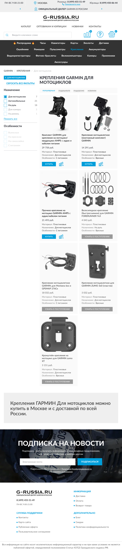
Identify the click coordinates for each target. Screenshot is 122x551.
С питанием (14, 145)
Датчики (104, 43)
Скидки (79, 522)
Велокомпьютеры (71, 56)
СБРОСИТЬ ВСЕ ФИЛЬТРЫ (20, 83)
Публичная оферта (28, 527)
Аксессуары (61, 62)
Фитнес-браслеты (46, 56)
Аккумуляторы (97, 49)
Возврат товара (84, 506)
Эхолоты (88, 43)
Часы (43, 43)
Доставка (80, 496)
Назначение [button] (12, 90)
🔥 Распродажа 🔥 (24, 43)
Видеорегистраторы (18, 56)
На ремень (13, 114)
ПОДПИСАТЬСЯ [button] (89, 462)
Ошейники (22, 49)
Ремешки (39, 49)
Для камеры (14, 109)
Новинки (77, 26)
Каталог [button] (26, 26)
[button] (71, 4)
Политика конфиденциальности (92, 527)
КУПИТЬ (49, 164)
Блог (78, 517)
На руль (12, 105)
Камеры (91, 56)
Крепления (77, 49)
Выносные (13, 133)
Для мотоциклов (17, 97)
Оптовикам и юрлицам (51, 26)
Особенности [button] (13, 126)
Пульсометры (57, 49)
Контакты (95, 26)
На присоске (14, 137)
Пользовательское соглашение (34, 532)
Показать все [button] (10, 119)
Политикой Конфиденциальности (76, 469)
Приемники (108, 56)
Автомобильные (16, 101)
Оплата (79, 501)
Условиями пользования (62, 472)
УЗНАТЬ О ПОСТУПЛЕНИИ (97, 237)
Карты (74, 43)
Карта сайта (24, 522)
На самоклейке (16, 141)
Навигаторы (58, 43)
